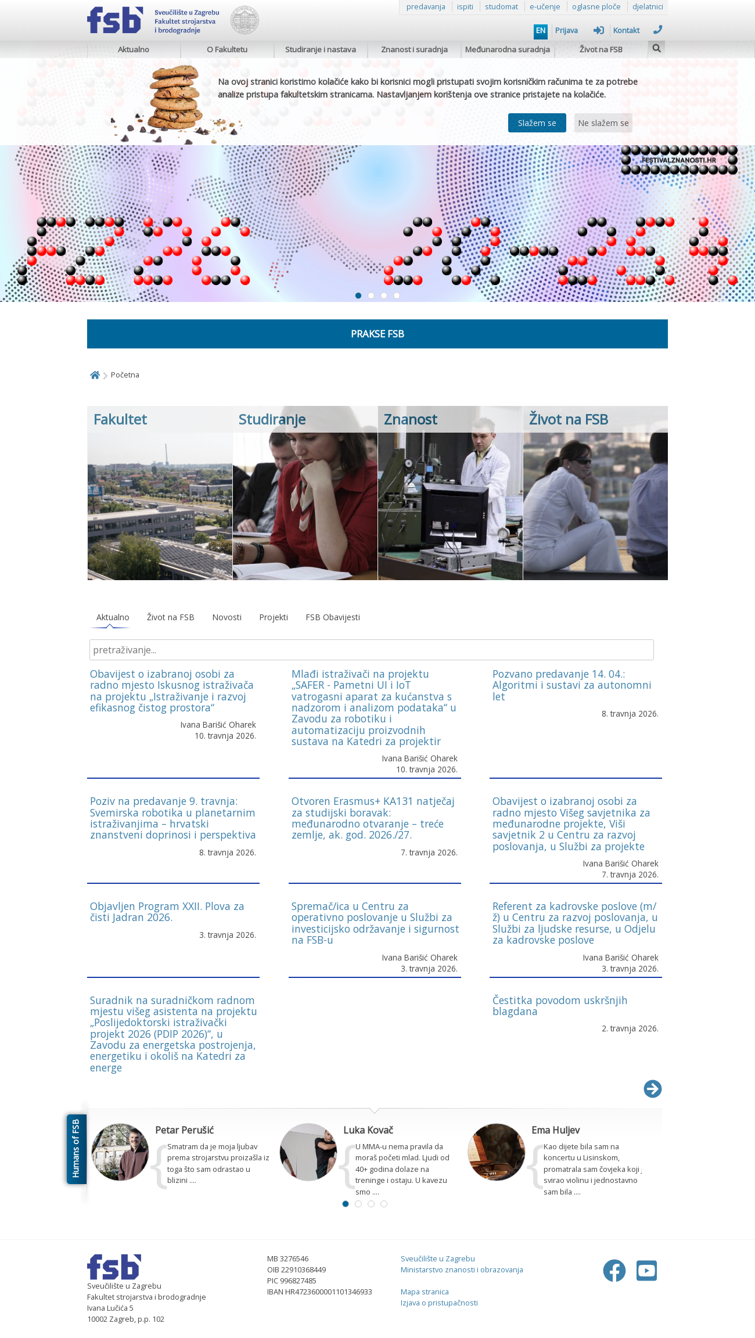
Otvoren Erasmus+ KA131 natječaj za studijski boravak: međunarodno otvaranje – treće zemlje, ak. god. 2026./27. (373, 817)
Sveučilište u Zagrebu (438, 1258)
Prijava (579, 30)
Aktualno (133, 49)
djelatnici (647, 6)
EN (540, 30)
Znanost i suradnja (414, 49)
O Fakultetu (227, 49)
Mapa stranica (425, 1291)
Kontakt (637, 30)
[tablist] (374, 617)
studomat (501, 6)
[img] (657, 46)
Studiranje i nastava (320, 49)
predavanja (426, 6)
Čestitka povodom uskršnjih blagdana (560, 1005)
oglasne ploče (596, 6)
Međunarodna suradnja (507, 49)
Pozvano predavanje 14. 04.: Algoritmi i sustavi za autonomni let (572, 685)
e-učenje (545, 6)
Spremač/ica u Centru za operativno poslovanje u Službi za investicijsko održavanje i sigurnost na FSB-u (375, 923)
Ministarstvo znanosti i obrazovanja (462, 1269)
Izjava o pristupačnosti (439, 1302)
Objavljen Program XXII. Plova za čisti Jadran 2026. (167, 911)
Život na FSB (601, 49)
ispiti (465, 6)
